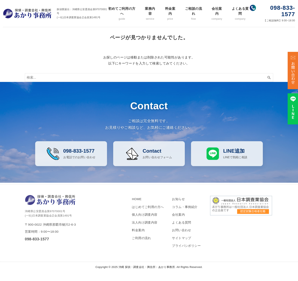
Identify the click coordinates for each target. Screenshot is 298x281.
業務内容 (150, 14)
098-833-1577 (282, 11)
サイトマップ (181, 241)
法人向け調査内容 (144, 226)
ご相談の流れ (193, 14)
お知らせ (178, 202)
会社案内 (216, 14)
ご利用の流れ (141, 241)
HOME (137, 202)
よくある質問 (240, 14)
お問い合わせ (181, 234)
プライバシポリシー (186, 249)
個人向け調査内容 (144, 218)
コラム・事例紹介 (184, 210)
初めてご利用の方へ (121, 14)
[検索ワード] (149, 77)
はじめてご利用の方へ (148, 210)
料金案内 (170, 14)
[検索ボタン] (269, 77)
